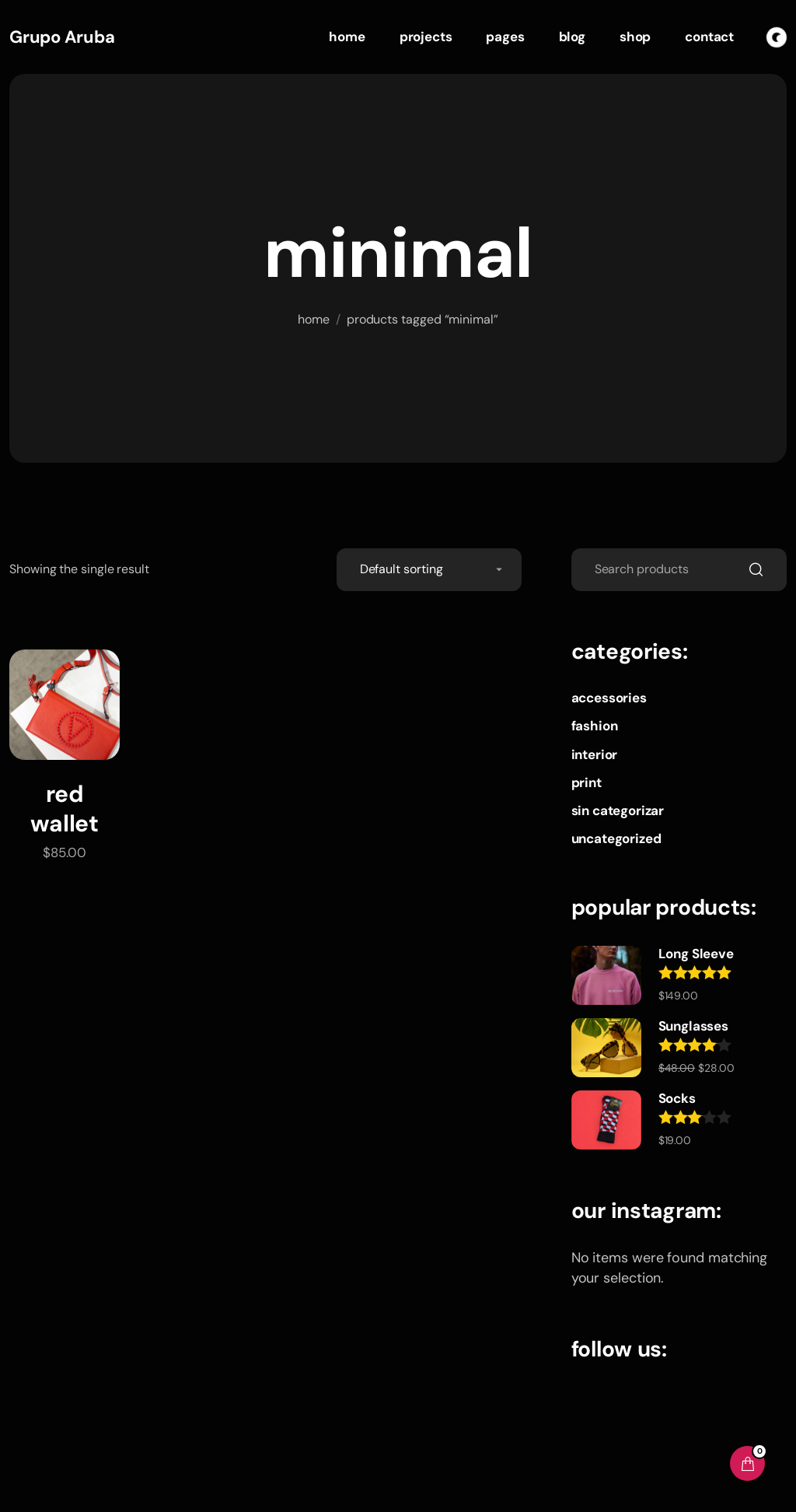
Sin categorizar (617, 810)
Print (586, 782)
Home (314, 319)
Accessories (609, 697)
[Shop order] (429, 569)
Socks (677, 1098)
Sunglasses (693, 1025)
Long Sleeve (696, 953)
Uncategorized (616, 838)
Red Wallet (64, 808)
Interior (594, 754)
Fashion (594, 725)
